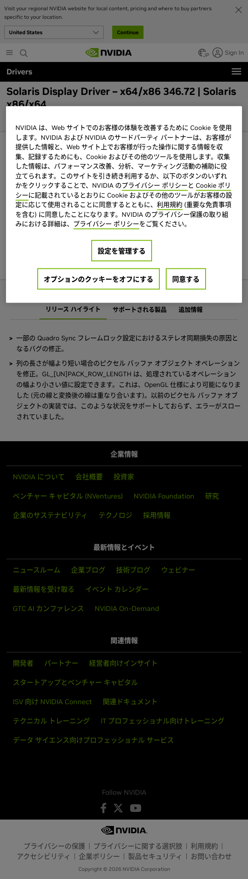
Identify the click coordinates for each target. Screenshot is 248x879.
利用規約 (169, 205)
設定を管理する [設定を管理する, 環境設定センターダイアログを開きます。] (122, 251)
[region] (124, 204)
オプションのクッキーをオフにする (98, 279)
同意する (186, 279)
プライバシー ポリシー (155, 186)
